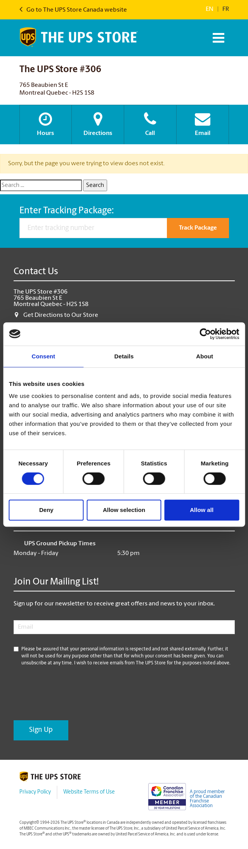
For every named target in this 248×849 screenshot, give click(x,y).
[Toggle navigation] (217, 37)
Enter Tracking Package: (66, 211)
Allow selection (124, 510)
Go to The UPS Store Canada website (73, 10)
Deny (46, 510)
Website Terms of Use (89, 792)
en (209, 9)
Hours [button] (46, 124)
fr (225, 9)
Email (202, 124)
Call (150, 124)
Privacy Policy (35, 792)
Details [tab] (124, 356)
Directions (98, 124)
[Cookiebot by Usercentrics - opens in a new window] (205, 334)
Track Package (198, 228)
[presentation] (73, 693)
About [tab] (204, 356)
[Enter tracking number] (93, 228)
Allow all (201, 510)
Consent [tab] (43, 356)
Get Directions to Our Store (60, 315)
